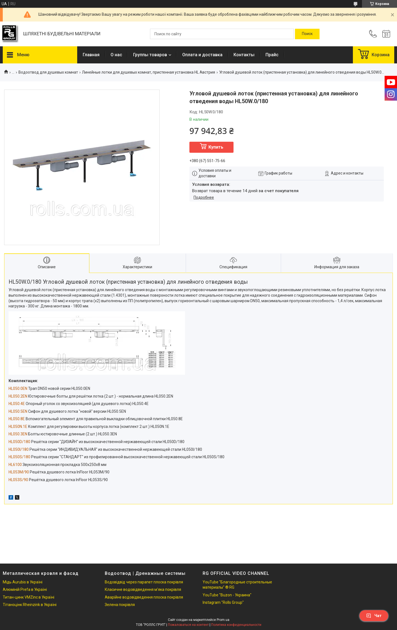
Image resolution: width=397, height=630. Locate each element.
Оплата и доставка (202, 54)
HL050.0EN (18, 388)
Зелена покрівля (120, 604)
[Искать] (307, 34)
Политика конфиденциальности (236, 625)
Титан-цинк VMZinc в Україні (28, 597)
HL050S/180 (19, 457)
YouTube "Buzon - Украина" (227, 595)
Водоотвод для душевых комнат (48, 72)
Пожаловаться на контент (188, 625)
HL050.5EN (18, 411)
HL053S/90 (18, 480)
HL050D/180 (19, 441)
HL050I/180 (19, 449)
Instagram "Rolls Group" (223, 602)
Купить (215, 147)
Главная (91, 54)
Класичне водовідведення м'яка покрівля (143, 589)
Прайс (271, 54)
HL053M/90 (19, 472)
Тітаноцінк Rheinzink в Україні (30, 604)
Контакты (244, 54)
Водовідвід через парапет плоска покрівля (144, 582)
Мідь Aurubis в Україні (22, 582)
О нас (116, 54)
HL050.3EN (18, 434)
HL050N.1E (18, 426)
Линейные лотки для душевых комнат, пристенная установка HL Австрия (148, 72)
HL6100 (15, 464)
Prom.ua (223, 620)
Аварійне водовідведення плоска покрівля (144, 597)
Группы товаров (150, 54)
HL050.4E (17, 403)
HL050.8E (17, 419)
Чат (374, 615)
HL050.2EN (18, 396)
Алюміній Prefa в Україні (25, 589)
